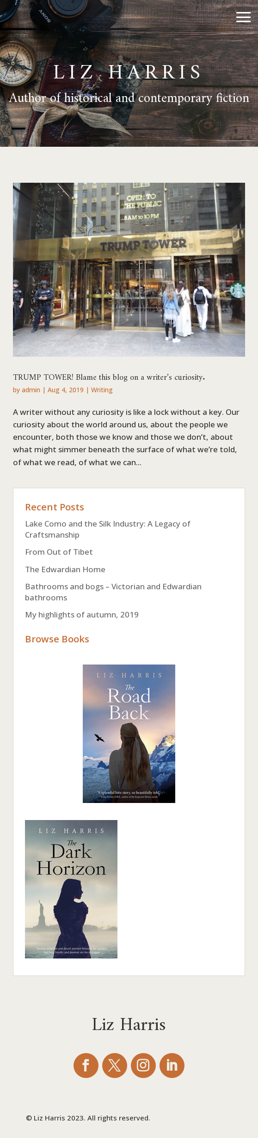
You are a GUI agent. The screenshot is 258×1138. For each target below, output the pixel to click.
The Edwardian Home (65, 569)
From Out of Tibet (59, 551)
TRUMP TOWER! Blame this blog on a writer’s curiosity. (109, 375)
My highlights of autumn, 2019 (82, 614)
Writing (102, 389)
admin (31, 389)
